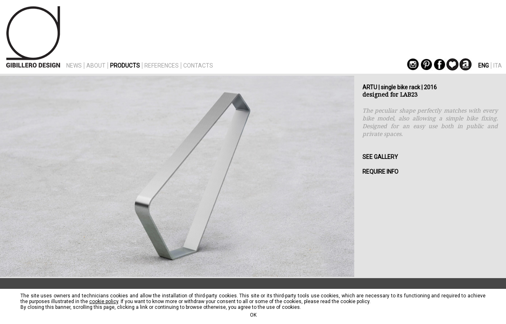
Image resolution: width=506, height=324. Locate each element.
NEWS (74, 65)
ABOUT (96, 65)
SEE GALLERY (380, 157)
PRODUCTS (125, 65)
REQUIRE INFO (380, 171)
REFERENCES (161, 65)
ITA (497, 65)
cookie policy (103, 301)
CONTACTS (198, 65)
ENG (483, 65)
